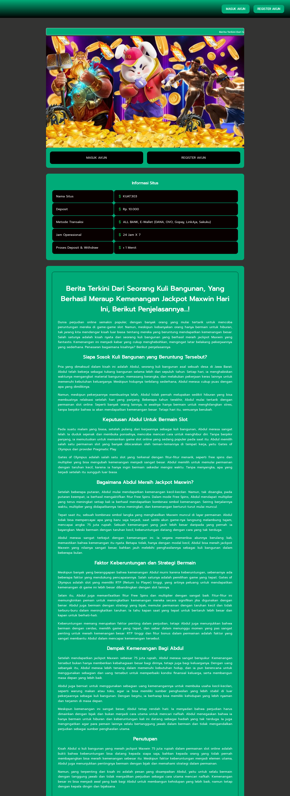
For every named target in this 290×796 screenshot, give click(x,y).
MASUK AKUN (235, 9)
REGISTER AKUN (268, 9)
